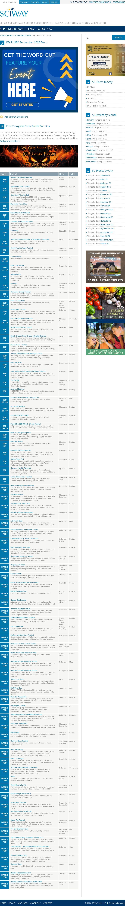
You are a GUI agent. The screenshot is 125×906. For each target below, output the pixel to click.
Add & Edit (24, 2)
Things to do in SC (98, 120)
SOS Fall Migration (18, 301)
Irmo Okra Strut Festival (19, 415)
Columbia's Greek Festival (20, 547)
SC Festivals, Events (22, 35)
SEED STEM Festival (19, 345)
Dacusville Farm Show (19, 204)
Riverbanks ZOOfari (18, 309)
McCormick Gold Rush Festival (22, 635)
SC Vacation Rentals (95, 102)
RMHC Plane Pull (17, 459)
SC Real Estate (98, 23)
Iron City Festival (17, 626)
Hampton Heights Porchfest (21, 468)
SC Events (60, 23)
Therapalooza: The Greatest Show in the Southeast (30, 846)
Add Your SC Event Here (16, 116)
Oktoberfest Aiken (17, 679)
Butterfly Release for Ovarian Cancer (24, 530)
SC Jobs (3, 23)
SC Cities (28, 23)
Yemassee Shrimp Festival (20, 292)
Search (118, 37)
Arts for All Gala (16, 521)
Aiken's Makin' (16, 257)
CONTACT (47, 903)
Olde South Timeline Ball (20, 195)
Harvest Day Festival (18, 600)
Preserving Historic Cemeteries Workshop (26, 715)
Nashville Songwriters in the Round (24, 661)
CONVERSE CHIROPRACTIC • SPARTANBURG (107, 2)
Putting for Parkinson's (19, 723)
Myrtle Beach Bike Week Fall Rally (23, 653)
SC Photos (84, 23)
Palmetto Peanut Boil (18, 697)
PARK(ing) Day (16, 688)
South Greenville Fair (18, 785)
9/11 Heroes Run (17, 494)
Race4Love (15, 732)
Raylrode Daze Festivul (19, 741)
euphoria (14, 283)
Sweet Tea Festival (18, 820)
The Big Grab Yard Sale (19, 829)
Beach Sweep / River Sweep (21, 327)
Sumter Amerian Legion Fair (21, 811)
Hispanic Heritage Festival (20, 609)
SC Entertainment (44, 23)
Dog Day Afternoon (18, 565)
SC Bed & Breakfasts (96, 90)
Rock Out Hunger (17, 758)
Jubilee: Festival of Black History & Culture (26, 354)
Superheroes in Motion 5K (20, 213)
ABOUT (12, 903)
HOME (3, 903)
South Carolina (9, 2)
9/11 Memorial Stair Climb (20, 503)
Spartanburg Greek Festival (21, 794)
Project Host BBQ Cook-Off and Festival (26, 424)
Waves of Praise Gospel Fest (21, 177)
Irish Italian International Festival (23, 618)
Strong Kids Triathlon (18, 802)
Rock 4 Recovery (17, 750)
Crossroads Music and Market (22, 556)
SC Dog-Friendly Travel (97, 106)
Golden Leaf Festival (18, 591)
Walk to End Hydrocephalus (21, 433)
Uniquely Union (16, 864)
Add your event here (10, 141)
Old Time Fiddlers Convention (22, 318)
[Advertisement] (115, 15)
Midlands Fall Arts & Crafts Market (23, 644)
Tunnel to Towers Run (19, 855)
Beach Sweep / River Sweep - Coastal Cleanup (28, 336)
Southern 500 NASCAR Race (22, 222)
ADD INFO (22, 903)
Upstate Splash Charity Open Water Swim (26, 882)
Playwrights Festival (18, 706)
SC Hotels (72, 23)
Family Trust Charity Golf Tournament (25, 582)
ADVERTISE (35, 903)
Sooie (13, 776)
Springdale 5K (16, 274)
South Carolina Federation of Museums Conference (30, 239)
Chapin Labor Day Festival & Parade (24, 538)
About (45, 2)
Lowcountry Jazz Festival (20, 186)
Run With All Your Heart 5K (21, 450)
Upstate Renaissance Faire (21, 873)
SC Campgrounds (94, 94)
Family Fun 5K (16, 574)
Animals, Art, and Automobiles (22, 512)
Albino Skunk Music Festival (21, 477)
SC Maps (91, 87)
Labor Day (14, 230)
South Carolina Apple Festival (22, 248)
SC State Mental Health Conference (24, 767)
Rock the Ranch (17, 442)
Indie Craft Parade (17, 265)
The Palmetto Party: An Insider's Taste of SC (27, 838)
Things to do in (99, 175)
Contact (54, 2)
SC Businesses (15, 23)
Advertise (35, 2)
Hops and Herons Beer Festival (22, 486)
